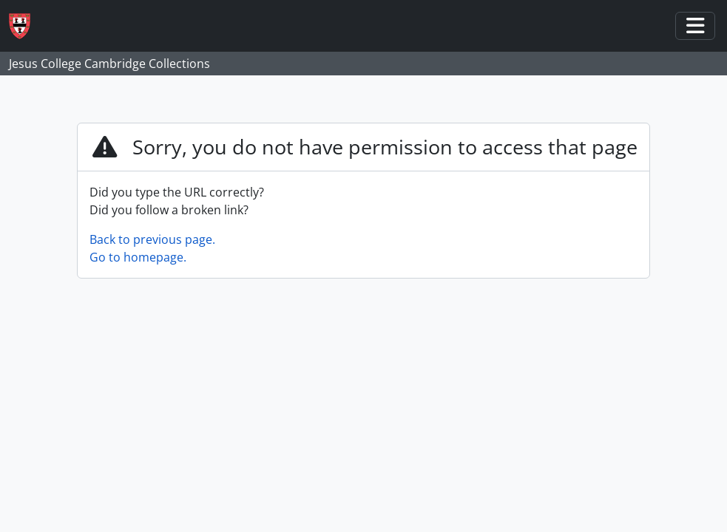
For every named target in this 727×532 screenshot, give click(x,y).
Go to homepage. (137, 257)
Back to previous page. (152, 239)
